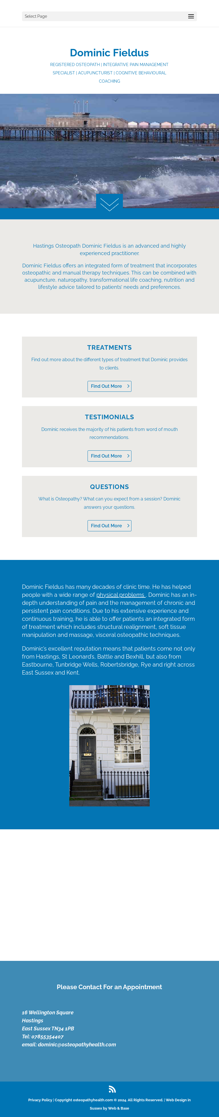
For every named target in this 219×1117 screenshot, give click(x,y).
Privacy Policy (40, 1100)
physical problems (121, 594)
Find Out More (106, 386)
